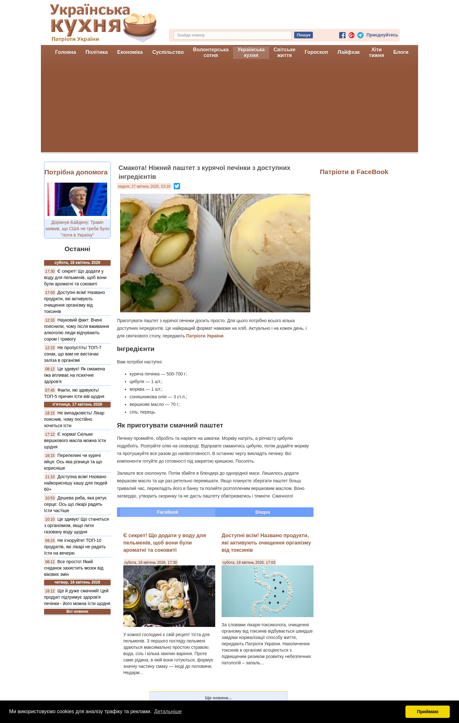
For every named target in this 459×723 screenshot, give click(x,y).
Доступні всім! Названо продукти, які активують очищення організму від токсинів (266, 542)
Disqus (262, 512)
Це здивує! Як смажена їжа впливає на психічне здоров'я (74, 375)
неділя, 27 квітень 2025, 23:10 (144, 186)
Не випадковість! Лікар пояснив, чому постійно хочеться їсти (74, 419)
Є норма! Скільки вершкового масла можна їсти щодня (75, 440)
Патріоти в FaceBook (354, 171)
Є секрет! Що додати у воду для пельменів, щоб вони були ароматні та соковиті (75, 277)
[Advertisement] (229, 107)
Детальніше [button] (168, 711)
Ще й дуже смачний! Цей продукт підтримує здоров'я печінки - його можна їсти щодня (77, 597)
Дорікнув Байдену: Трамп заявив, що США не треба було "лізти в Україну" (77, 229)
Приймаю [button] (427, 711)
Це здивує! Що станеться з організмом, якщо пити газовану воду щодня (76, 525)
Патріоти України (204, 335)
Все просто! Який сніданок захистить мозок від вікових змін (73, 568)
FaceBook (167, 512)
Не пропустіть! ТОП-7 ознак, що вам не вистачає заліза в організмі (72, 354)
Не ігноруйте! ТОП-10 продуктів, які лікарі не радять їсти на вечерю (75, 547)
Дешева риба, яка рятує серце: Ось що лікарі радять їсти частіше (75, 504)
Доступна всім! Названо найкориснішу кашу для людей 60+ (75, 483)
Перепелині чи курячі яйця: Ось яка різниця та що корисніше (73, 462)
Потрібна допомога (75, 172)
